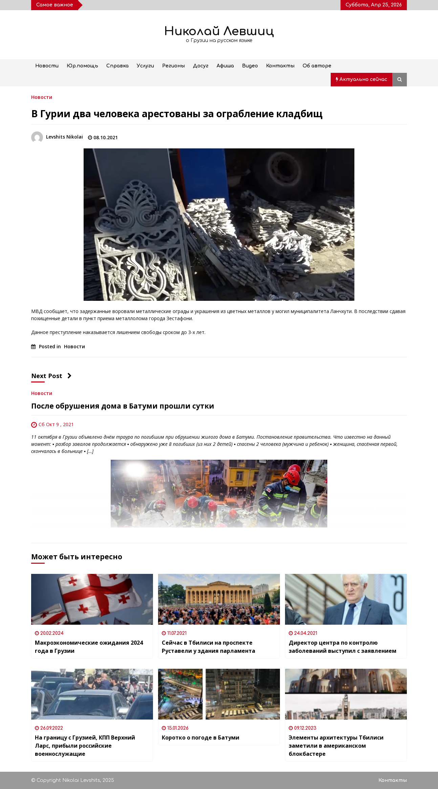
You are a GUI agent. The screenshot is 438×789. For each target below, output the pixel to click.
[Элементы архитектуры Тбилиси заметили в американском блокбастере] (346, 694)
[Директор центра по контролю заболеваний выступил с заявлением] (346, 599)
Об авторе (317, 65)
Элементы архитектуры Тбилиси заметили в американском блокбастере (336, 745)
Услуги (145, 65)
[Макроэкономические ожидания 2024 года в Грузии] (92, 599)
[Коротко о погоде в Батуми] (219, 694)
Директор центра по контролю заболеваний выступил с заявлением (342, 647)
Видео (250, 65)
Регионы (173, 65)
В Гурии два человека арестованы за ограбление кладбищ (177, 113)
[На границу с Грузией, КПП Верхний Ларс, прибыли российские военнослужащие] (92, 694)
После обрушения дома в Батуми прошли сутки (122, 406)
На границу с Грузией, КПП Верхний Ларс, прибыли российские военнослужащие (85, 745)
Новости (47, 65)
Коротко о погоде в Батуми (200, 737)
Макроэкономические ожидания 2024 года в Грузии (89, 647)
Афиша (225, 65)
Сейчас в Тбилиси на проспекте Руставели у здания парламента (208, 647)
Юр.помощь (82, 65)
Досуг (201, 65)
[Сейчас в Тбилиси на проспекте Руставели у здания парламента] (219, 599)
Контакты (280, 65)
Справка (117, 65)
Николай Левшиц (219, 31)
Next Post (51, 376)
